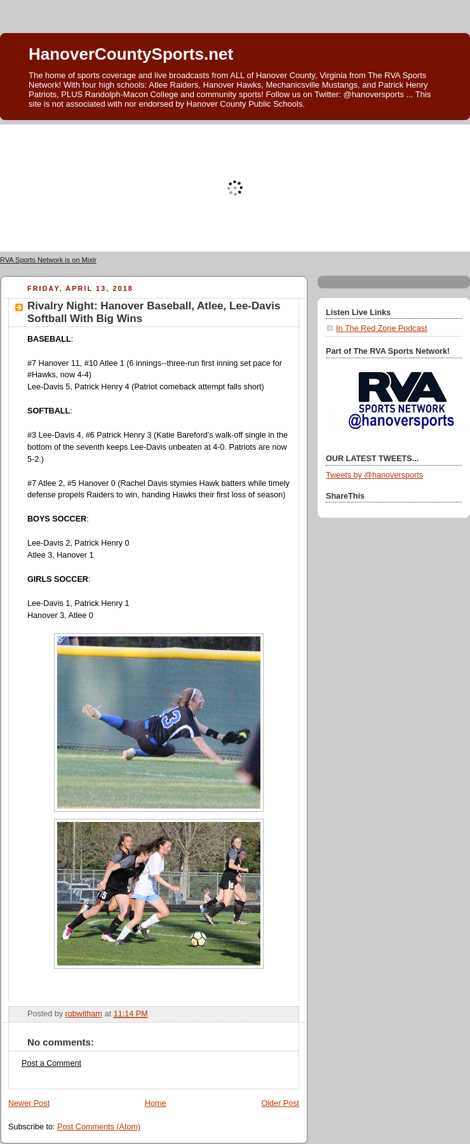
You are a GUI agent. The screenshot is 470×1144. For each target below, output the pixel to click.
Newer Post (29, 1103)
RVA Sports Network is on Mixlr (48, 260)
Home (155, 1103)
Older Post (280, 1103)
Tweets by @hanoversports (374, 475)
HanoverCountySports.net (131, 54)
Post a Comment (51, 1063)
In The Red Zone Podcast (381, 328)
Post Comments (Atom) (98, 1126)
